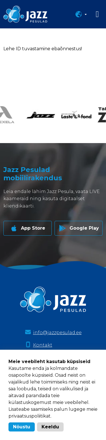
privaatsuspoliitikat (29, 416)
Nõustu (21, 426)
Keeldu (50, 426)
